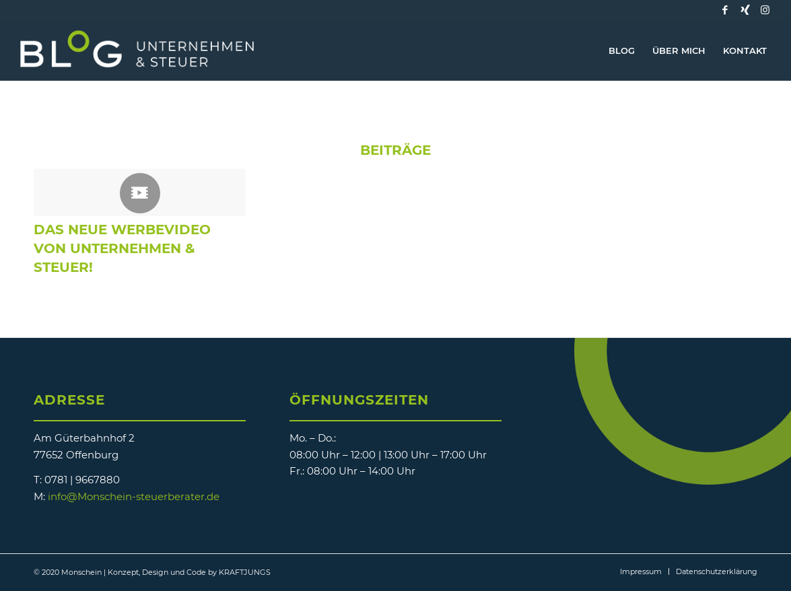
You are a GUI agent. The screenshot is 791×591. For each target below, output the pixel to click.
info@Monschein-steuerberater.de (133, 496)
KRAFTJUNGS (245, 572)
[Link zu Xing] (745, 10)
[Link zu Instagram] (765, 10)
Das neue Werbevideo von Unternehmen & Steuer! (122, 248)
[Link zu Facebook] (725, 10)
